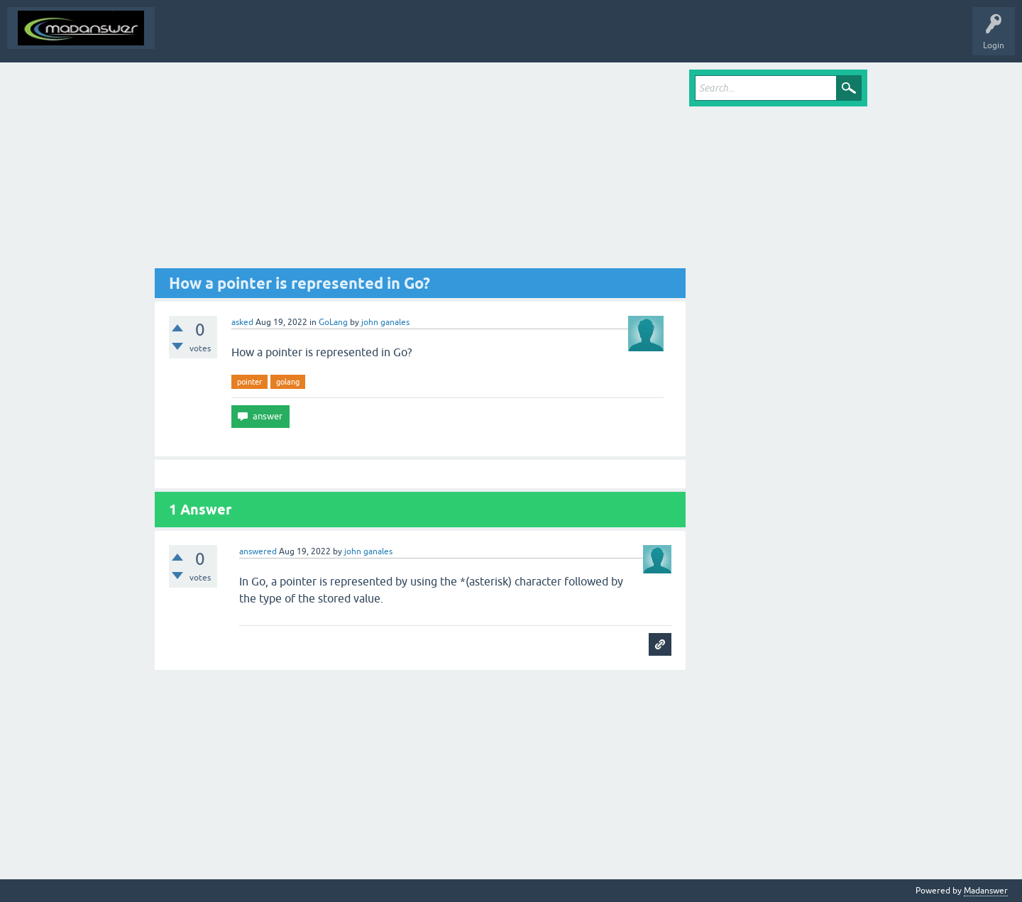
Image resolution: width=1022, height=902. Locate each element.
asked (242, 322)
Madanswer (986, 891)
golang (288, 382)
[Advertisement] (420, 169)
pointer (249, 382)
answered (258, 551)
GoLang (333, 322)
